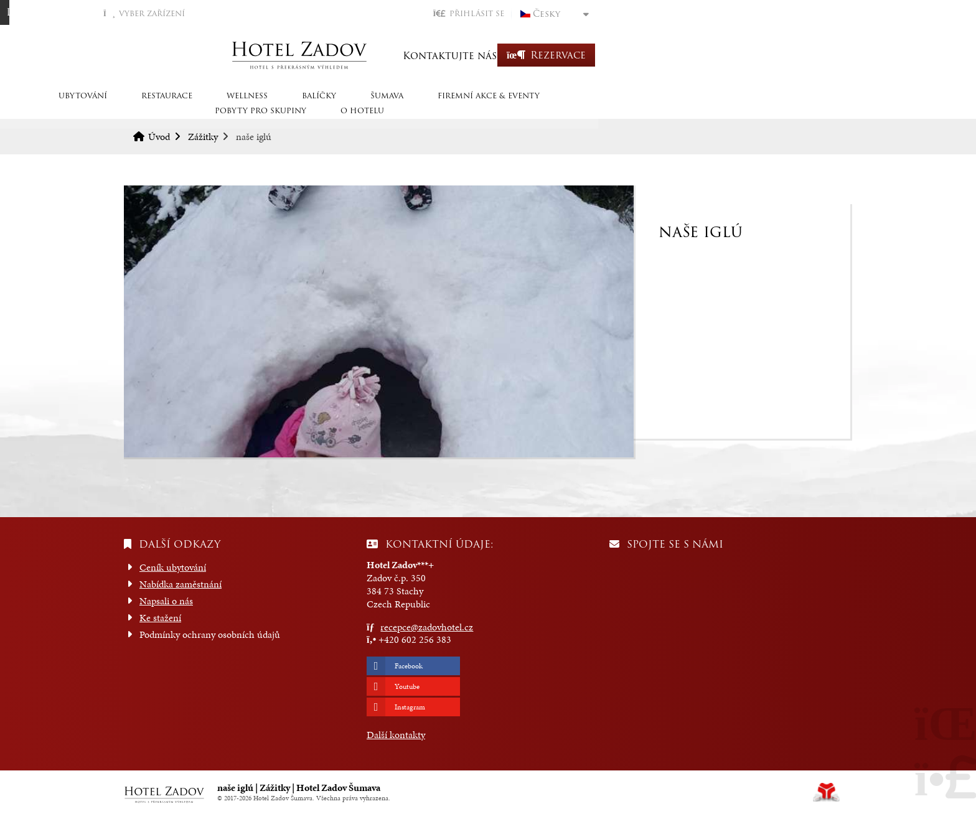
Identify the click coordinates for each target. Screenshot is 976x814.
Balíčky (406, 107)
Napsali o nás (166, 601)
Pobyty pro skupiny (707, 107)
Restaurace (253, 107)
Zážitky (203, 136)
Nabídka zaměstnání (180, 584)
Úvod (488, 55)
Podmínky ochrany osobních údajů (209, 634)
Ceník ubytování (172, 567)
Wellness (334, 107)
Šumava (474, 107)
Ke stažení (160, 617)
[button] (722, 13)
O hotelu (808, 107)
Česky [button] (800, 14)
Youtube (407, 686)
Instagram (410, 707)
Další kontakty (396, 734)
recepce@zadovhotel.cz (426, 627)
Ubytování (170, 107)
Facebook (409, 666)
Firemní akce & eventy (576, 107)
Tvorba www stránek (826, 792)
